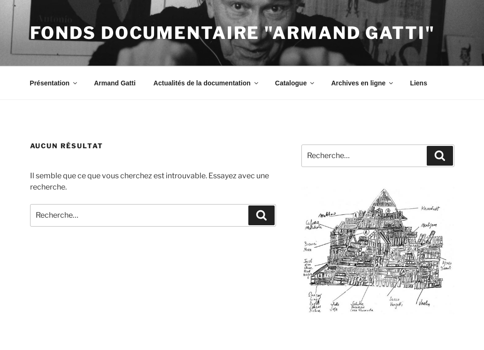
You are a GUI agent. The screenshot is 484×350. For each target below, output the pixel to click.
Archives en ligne (362, 83)
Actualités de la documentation (207, 83)
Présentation (54, 83)
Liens (418, 83)
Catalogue (295, 83)
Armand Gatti (115, 83)
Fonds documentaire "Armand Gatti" (232, 33)
